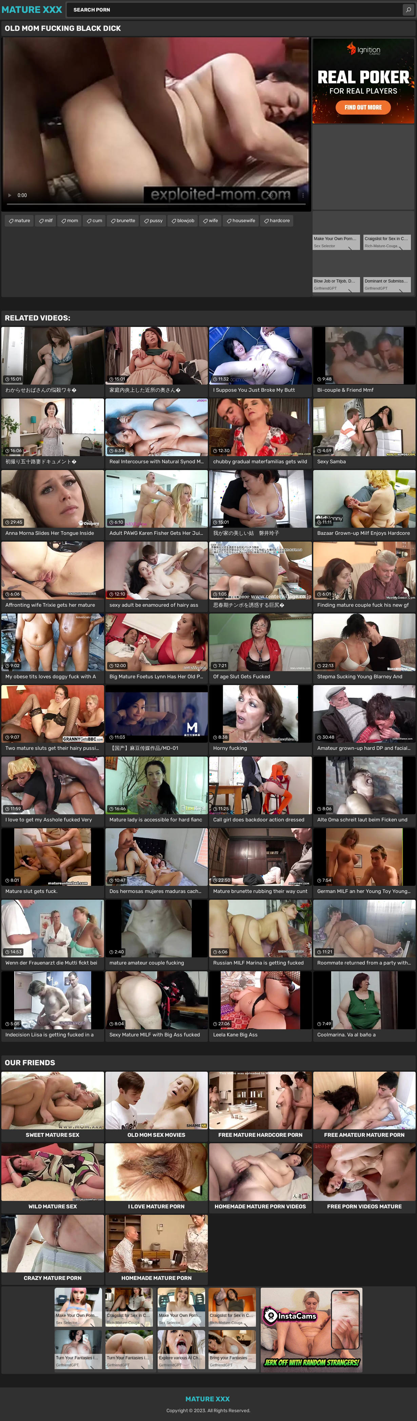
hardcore (280, 220)
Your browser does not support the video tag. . (156, 124)
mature (22, 220)
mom (72, 220)
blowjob (185, 220)
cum (97, 220)
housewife (244, 220)
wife (213, 220)
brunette (126, 220)
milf (49, 220)
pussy (156, 220)
